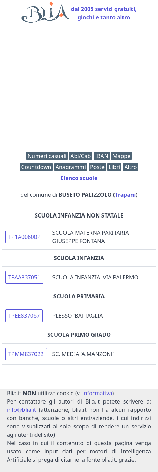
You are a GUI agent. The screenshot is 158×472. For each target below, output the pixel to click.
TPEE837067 (24, 316)
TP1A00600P (24, 237)
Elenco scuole (78, 178)
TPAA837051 (24, 277)
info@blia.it (21, 410)
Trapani (125, 194)
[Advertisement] (79, 89)
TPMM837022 (26, 354)
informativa (97, 393)
